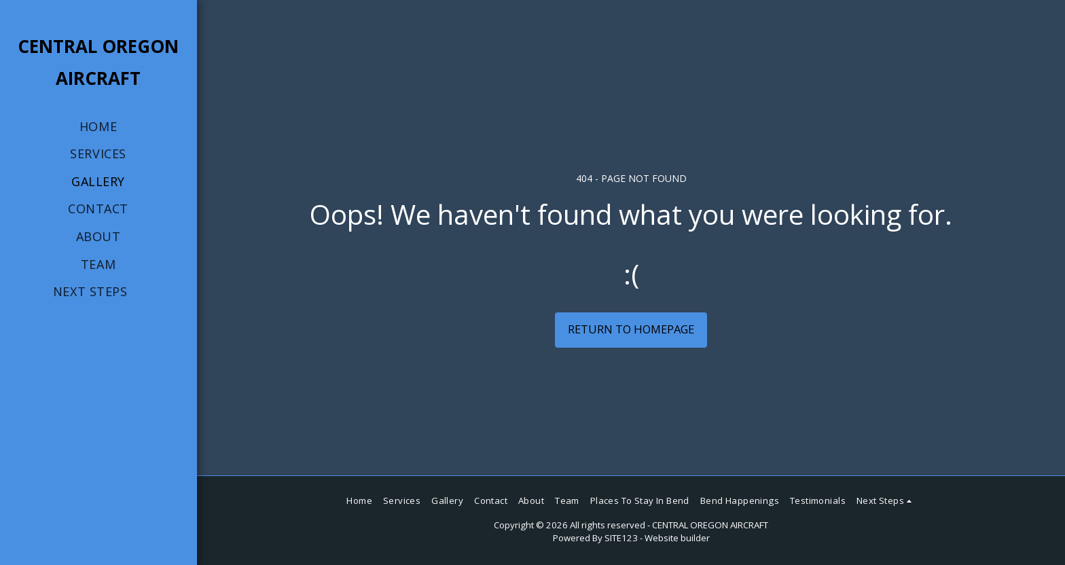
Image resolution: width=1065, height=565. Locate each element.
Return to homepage (631, 329)
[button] (98, 292)
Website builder (677, 538)
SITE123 (621, 538)
